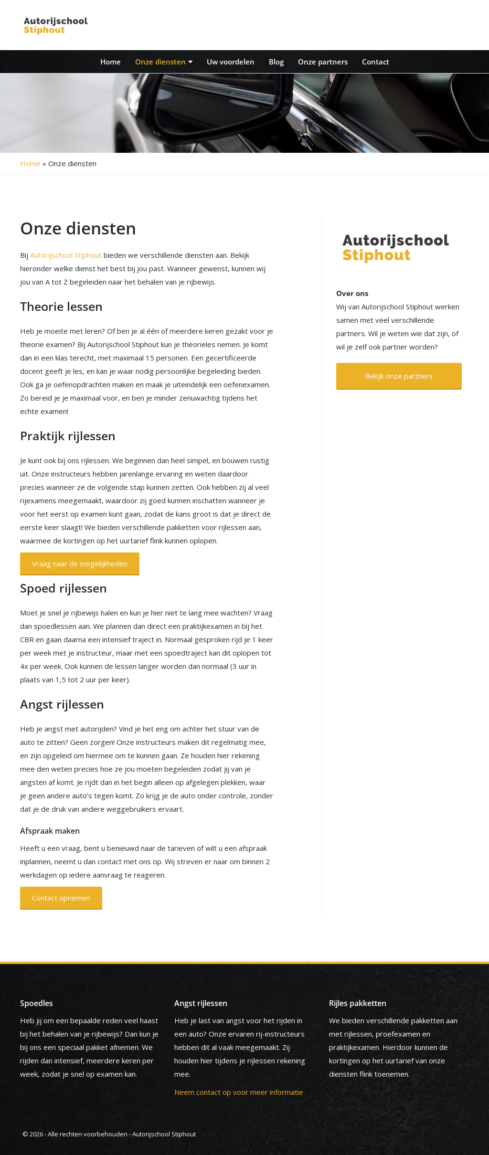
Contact (375, 61)
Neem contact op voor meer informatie (238, 1092)
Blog (276, 61)
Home (110, 61)
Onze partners (323, 61)
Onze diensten (163, 61)
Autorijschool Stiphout (66, 255)
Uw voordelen (231, 61)
